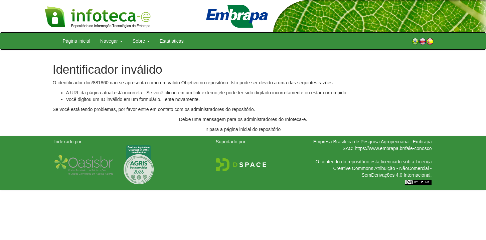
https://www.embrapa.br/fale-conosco (393, 148)
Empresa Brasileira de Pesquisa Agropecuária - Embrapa (372, 141)
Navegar (111, 41)
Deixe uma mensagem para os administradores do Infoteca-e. (243, 119)
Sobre (141, 41)
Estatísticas (172, 41)
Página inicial (77, 41)
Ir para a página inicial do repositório (243, 129)
